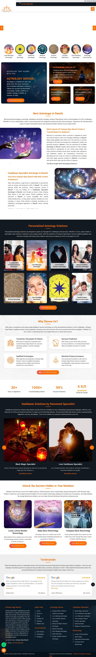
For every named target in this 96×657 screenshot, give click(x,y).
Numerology (59, 90)
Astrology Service (25, 79)
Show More (9, 588)
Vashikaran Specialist (67, 67)
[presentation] (4, 447)
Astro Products (81, 91)
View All (57, 82)
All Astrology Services (15, 101)
